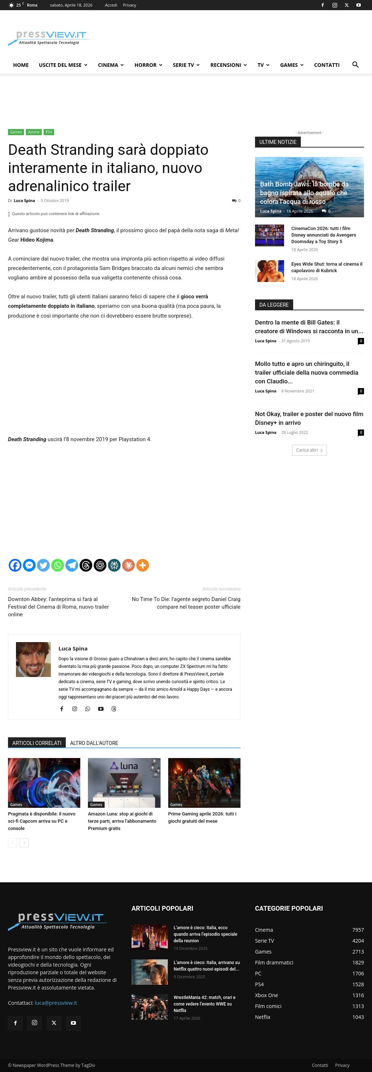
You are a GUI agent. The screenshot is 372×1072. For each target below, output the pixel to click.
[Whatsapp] (57, 565)
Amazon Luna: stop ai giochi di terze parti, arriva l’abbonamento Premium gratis (122, 821)
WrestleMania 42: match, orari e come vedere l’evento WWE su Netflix (204, 1004)
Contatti (327, 64)
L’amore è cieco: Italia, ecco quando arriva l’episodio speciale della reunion (205, 934)
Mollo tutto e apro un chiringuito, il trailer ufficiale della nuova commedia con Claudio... (306, 372)
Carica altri (309, 450)
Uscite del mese (63, 64)
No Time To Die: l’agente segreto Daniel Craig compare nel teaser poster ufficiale (186, 603)
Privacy (129, 5)
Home (21, 64)
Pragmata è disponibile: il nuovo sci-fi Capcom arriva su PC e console (42, 821)
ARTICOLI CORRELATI (36, 743)
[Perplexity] (114, 565)
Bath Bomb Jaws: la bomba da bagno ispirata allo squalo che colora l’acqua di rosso (304, 192)
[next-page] (24, 842)
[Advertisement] (124, 381)
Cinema (111, 64)
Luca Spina (24, 200)
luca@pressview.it (56, 1002)
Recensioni (228, 64)
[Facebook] (15, 565)
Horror (148, 64)
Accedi (111, 5)
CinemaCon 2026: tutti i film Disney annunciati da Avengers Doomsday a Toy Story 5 (323, 235)
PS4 (49, 131)
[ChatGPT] (100, 565)
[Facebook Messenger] (29, 565)
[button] (355, 65)
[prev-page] (12, 842)
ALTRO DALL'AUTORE (94, 743)
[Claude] (128, 565)
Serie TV (186, 64)
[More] (142, 565)
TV (264, 64)
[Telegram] (71, 565)
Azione (33, 131)
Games (292, 64)
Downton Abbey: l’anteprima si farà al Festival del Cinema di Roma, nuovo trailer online (58, 607)
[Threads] (86, 565)
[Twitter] (43, 565)
